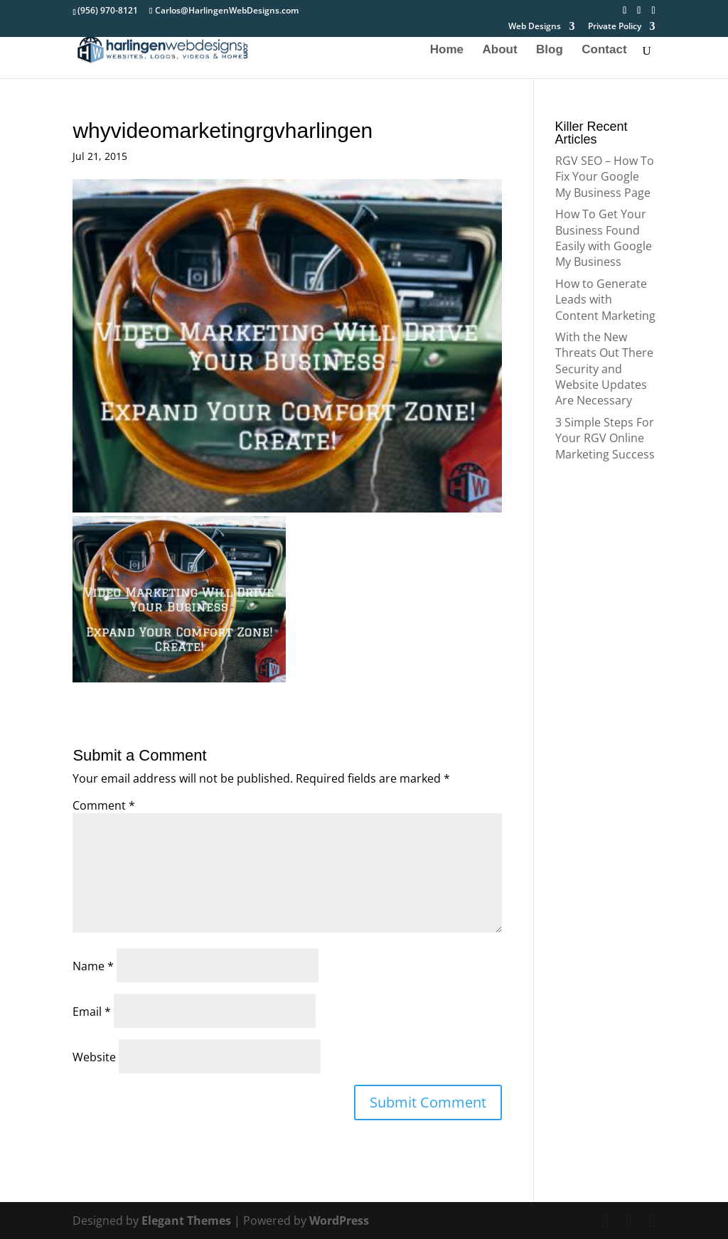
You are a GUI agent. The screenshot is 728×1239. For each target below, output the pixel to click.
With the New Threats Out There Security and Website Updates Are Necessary (604, 369)
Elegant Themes (186, 1220)
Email (92, 1011)
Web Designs (534, 27)
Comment (104, 805)
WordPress (339, 1220)
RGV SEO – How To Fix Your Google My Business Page (604, 176)
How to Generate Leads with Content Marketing (605, 299)
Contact (604, 50)
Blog (549, 50)
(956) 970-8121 (107, 10)
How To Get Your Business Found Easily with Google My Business (603, 237)
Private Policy (614, 27)
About (500, 50)
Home (447, 50)
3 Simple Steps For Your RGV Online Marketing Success (605, 438)
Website (94, 1057)
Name (93, 966)
